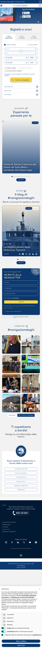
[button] (39, 589)
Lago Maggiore (9, 320)
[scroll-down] (21, 327)
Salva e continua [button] (21, 641)
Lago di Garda (21, 320)
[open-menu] (39, 8)
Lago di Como (33, 320)
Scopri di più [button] (21, 645)
